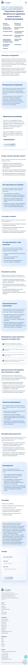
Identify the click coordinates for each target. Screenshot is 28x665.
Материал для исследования (17, 24)
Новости (3, 646)
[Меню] (26, 2)
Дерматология (4, 625)
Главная (3, 6)
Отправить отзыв (8, 577)
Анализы (11, 6)
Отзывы (2, 641)
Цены (2, 639)
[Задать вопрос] (25, 656)
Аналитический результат (18, 40)
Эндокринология (4, 633)
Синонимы (5, 48)
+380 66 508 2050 (4, 656)
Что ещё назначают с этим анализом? (19, 32)
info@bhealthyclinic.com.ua (6, 659)
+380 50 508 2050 (4, 654)
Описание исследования (6, 24)
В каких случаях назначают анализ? (7, 28)
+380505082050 (9, 139)
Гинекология (3, 623)
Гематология (3, 622)
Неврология (3, 628)
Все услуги (3, 604)
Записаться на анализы (9, 144)
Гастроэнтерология (5, 620)
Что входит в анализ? (8, 31)
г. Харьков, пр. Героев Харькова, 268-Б (8, 651)
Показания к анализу (7, 35)
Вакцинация (3, 607)
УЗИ (2, 610)
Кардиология (3, 626)
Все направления (4, 619)
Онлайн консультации (5, 609)
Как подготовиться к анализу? (19, 28)
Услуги (7, 6)
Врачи (2, 638)
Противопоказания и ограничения (19, 36)
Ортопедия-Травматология (6, 631)
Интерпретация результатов (6, 45)
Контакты (3, 644)
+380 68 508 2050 (4, 657)
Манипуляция (4, 613)
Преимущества (17, 44)
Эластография (4, 612)
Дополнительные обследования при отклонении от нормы (8, 40)
